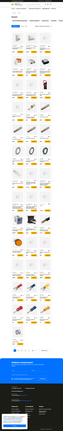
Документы (27, 415)
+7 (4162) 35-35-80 (29, 388)
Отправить (42, 378)
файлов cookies (6, 417)
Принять (15, 425)
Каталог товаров (15, 409)
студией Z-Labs (49, 429)
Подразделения (28, 411)
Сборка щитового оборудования (43, 411)
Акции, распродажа (15, 411)
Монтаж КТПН (42, 414)
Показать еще (44, 350)
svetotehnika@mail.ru (17, 391)
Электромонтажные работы (45, 409)
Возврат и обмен (15, 413)
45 (32, 350)
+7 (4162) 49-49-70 (16, 388)
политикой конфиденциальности (25, 379)
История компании (29, 409)
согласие (17, 378)
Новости (27, 413)
